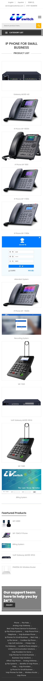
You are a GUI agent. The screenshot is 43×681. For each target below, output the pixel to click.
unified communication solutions (21, 649)
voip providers (25, 666)
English (10, 2)
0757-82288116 (31, 6)
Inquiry (9, 605)
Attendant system (21, 279)
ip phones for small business (16, 637)
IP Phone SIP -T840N (21, 311)
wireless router (31, 672)
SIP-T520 (21, 384)
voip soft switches (15, 643)
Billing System (18, 544)
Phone (16, 623)
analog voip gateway (21, 625)
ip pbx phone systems (13, 631)
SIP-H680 (16, 521)
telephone (12, 634)
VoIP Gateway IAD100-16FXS (21, 420)
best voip (34, 637)
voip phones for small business (21, 655)
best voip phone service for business (21, 628)
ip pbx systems (11, 664)
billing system (21, 497)
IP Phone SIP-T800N (21, 129)
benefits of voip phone (29, 664)
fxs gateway (11, 646)
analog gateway (30, 661)
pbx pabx (25, 623)
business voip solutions (21, 658)
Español (21, 2)
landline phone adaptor (27, 646)
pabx (14, 666)
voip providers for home (21, 652)
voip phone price (31, 631)
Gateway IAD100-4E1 (21, 94)
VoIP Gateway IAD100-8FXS (24, 555)
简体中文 (31, 2)
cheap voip (30, 643)
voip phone (21, 675)
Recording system (21, 338)
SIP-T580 (21, 466)
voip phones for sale (14, 672)
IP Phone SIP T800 (21, 164)
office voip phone (13, 661)
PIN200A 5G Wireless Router (24, 567)
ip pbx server (12, 640)
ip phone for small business (21, 669)
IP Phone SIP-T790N (21, 199)
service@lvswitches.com (14, 6)
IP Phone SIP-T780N (21, 233)
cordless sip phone (28, 640)
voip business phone (27, 634)
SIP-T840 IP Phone (20, 533)
